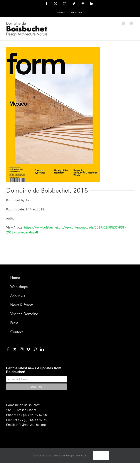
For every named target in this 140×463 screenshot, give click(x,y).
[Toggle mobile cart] (123, 23)
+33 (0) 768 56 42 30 (32, 420)
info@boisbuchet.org (31, 425)
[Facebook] (8, 349)
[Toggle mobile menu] (132, 23)
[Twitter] (15, 349)
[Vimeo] (28, 349)
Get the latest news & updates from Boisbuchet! (33, 370)
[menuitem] (61, 12)
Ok (101, 455)
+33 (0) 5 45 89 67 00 (32, 415)
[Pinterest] (35, 349)
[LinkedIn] (42, 349)
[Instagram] (21, 349)
